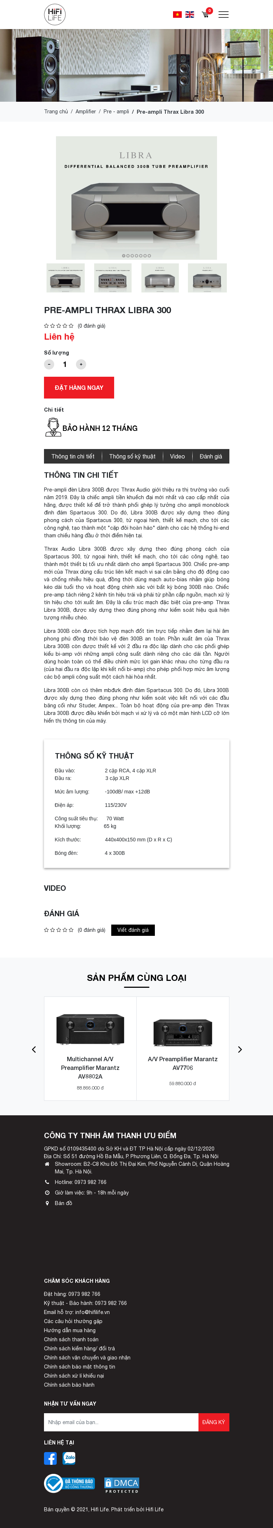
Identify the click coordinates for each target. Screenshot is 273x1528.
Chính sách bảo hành (69, 1385)
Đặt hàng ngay (79, 387)
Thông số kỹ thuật (132, 456)
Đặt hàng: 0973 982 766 (72, 1294)
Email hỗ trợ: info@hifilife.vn (77, 1312)
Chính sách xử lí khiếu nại (74, 1376)
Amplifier (86, 111)
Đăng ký (213, 1422)
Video (177, 456)
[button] (33, 1049)
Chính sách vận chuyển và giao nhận (87, 1358)
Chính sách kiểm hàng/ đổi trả (79, 1348)
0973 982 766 (91, 1182)
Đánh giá (211, 456)
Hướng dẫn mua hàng (70, 1330)
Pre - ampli (116, 111)
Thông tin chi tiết (73, 456)
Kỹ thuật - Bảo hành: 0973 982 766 (85, 1303)
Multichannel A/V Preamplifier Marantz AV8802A (90, 1067)
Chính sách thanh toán (71, 1339)
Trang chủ (56, 111)
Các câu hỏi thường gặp (73, 1321)
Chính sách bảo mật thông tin (79, 1367)
